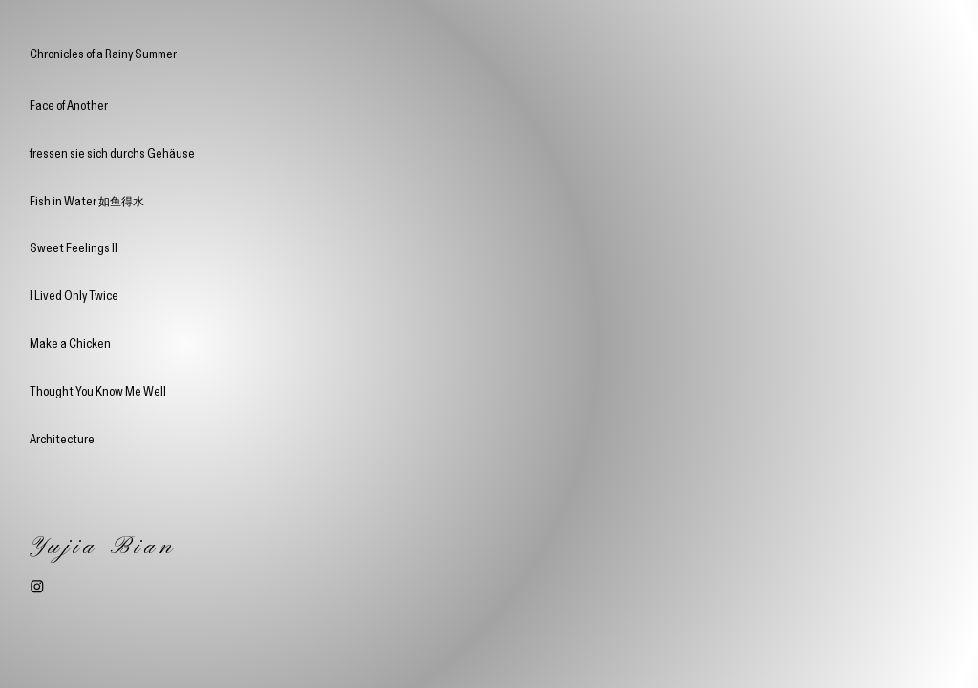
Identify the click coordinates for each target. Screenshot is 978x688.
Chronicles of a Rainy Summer (103, 54)
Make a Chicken (70, 343)
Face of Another (69, 105)
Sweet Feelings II (73, 247)
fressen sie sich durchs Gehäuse (112, 152)
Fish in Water (87, 200)
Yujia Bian (103, 547)
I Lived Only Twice (74, 295)
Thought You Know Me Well (98, 390)
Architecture (62, 438)
